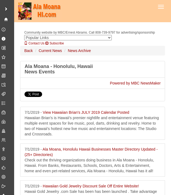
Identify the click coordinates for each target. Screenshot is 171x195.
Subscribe (54, 43)
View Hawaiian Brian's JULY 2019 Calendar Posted (86, 112)
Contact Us (34, 43)
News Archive (79, 50)
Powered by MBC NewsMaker (135, 83)
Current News (50, 50)
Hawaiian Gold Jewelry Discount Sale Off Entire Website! (91, 186)
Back (28, 50)
